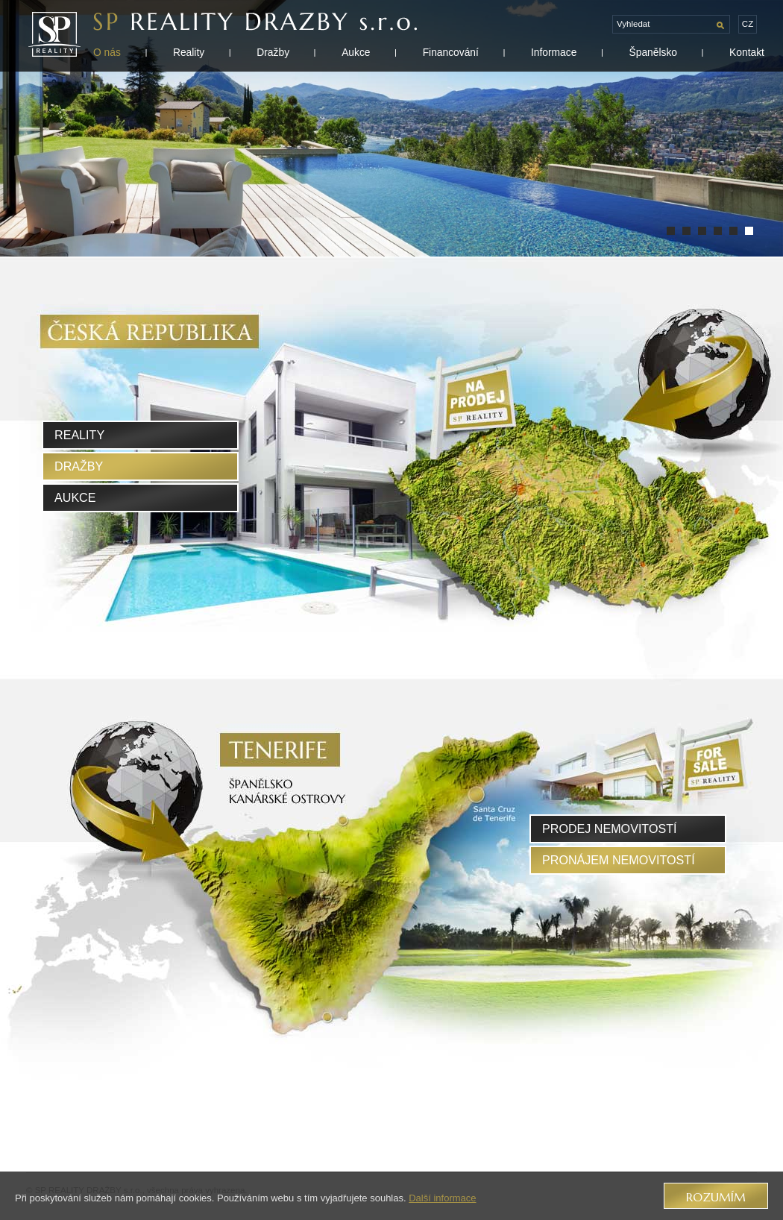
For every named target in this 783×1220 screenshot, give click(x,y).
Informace (553, 52)
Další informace (442, 1198)
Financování (451, 52)
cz (747, 23)
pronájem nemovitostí (618, 860)
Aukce (356, 52)
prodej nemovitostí (609, 828)
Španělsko (653, 52)
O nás (107, 52)
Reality (188, 52)
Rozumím (716, 1197)
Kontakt (746, 52)
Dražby (273, 52)
